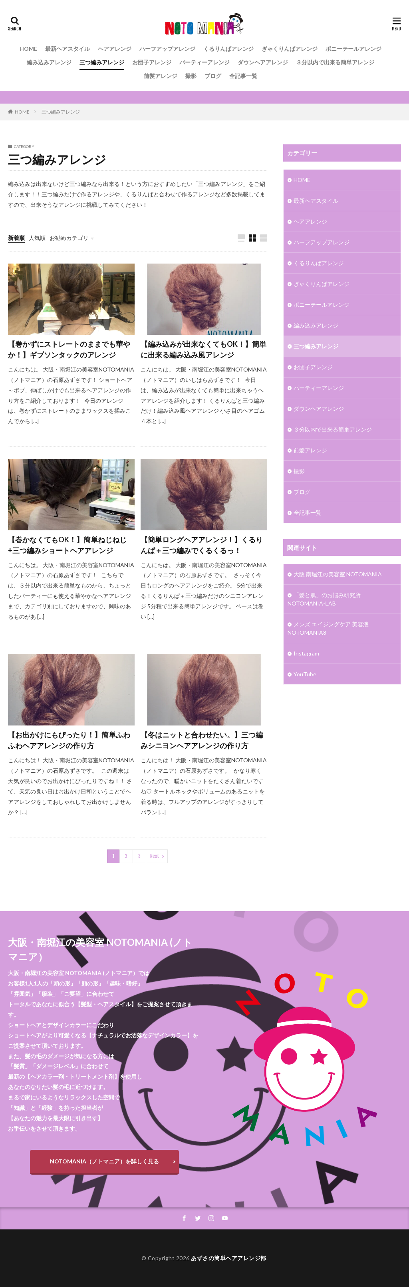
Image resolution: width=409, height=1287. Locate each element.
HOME (28, 48)
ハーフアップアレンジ (167, 48)
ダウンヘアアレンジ (263, 62)
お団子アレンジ (151, 62)
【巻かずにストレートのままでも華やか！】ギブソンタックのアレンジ (69, 349)
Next (154, 856)
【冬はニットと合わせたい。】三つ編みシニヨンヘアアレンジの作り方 (202, 740)
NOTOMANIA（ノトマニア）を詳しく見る (104, 1161)
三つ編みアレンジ (101, 62)
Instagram (306, 653)
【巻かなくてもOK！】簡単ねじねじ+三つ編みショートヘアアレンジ (67, 545)
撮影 (191, 75)
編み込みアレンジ (49, 62)
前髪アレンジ (160, 75)
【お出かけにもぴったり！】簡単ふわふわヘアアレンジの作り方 (69, 740)
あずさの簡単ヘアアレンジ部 (228, 1258)
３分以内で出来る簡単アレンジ (335, 62)
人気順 (37, 237)
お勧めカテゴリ (69, 237)
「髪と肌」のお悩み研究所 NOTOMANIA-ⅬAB (324, 599)
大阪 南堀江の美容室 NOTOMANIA (338, 574)
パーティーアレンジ (204, 62)
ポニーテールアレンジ (353, 48)
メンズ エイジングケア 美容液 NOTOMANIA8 (328, 628)
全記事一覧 (243, 75)
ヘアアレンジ (114, 48)
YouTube (305, 674)
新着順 (16, 237)
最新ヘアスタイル (67, 48)
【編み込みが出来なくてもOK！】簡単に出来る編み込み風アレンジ (203, 349)
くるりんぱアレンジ (228, 48)
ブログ (212, 75)
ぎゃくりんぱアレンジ (290, 48)
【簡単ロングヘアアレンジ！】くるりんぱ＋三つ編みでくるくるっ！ (202, 545)
